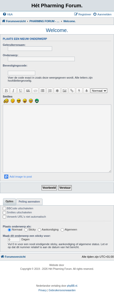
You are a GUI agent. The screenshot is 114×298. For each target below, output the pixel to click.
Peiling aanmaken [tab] (29, 201)
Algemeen (69, 229)
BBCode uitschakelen (18, 208)
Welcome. (57, 30)
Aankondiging (48, 229)
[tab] (9, 201)
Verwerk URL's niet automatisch (24, 216)
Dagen (18, 239)
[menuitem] (8, 14)
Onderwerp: (10, 55)
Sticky (30, 229)
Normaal (15, 229)
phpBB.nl (72, 285)
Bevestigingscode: (15, 65)
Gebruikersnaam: (14, 44)
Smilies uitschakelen (17, 212)
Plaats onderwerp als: (17, 226)
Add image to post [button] (21, 176)
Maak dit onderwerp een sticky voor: (27, 235)
